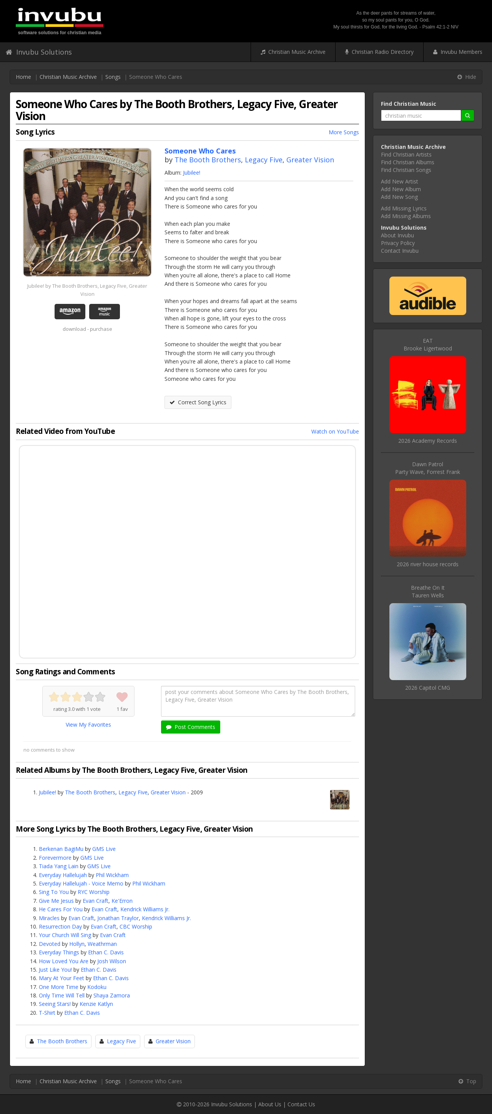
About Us (269, 1104)
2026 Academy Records (427, 440)
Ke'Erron (122, 900)
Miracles (49, 918)
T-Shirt (47, 1012)
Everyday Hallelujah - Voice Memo (81, 883)
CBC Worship (136, 926)
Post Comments (190, 726)
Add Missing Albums (406, 216)
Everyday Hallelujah (63, 875)
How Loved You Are (63, 961)
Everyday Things (59, 952)
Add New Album (401, 189)
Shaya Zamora (111, 995)
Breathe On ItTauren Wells (428, 591)
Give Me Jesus (56, 900)
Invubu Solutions (39, 52)
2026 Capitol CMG (427, 687)
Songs (113, 76)
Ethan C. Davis (106, 952)
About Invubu (397, 235)
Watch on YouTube (335, 431)
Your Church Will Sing (65, 935)
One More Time (58, 987)
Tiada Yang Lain (58, 866)
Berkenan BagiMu (61, 848)
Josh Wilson (111, 961)
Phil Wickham (112, 875)
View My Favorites (88, 724)
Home (23, 76)
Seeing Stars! (55, 1003)
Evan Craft (95, 900)
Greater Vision (310, 159)
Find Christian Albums (407, 162)
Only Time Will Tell (62, 995)
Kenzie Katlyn (96, 1003)
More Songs (344, 132)
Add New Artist (399, 181)
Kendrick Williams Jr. (145, 909)
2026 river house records (428, 564)
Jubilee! (191, 172)
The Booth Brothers (208, 159)
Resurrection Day (60, 926)
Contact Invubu (400, 250)
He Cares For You (61, 909)
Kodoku (96, 987)
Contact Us (301, 1104)
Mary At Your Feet (61, 978)
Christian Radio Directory (379, 51)
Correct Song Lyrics (198, 402)
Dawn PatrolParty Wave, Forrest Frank (427, 467)
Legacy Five (264, 159)
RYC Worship (94, 892)
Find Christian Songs (406, 169)
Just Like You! (55, 969)
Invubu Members (457, 51)
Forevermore (55, 857)
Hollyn (77, 943)
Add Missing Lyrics (404, 208)
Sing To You (54, 892)
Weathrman (102, 943)
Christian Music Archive (293, 51)
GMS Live (104, 848)
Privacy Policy (398, 243)
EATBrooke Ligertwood (428, 344)
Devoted (49, 943)
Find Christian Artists (406, 154)
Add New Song (399, 196)
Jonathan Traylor (118, 918)
